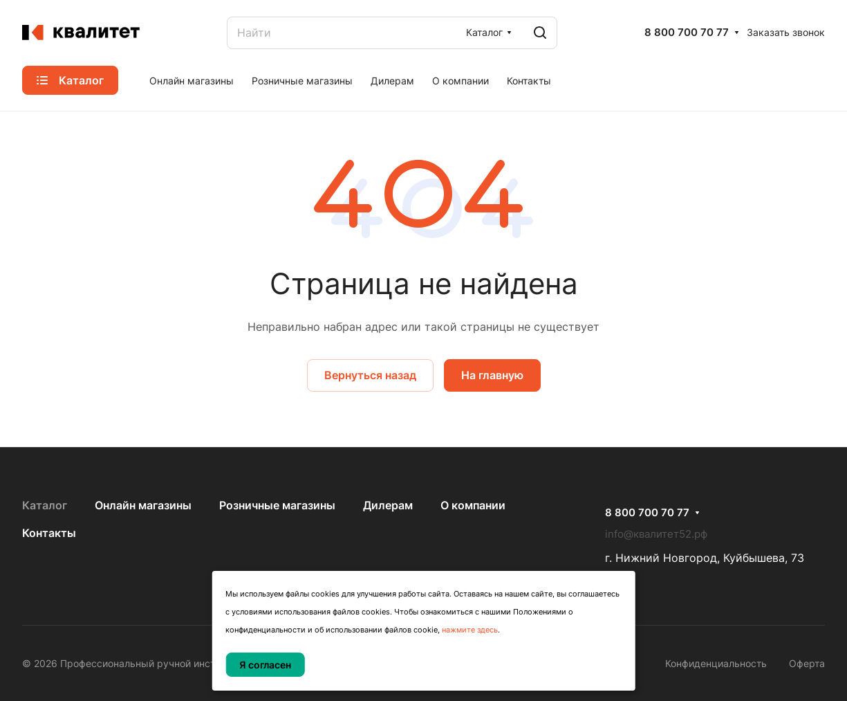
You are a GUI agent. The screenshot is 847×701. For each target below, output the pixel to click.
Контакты (49, 533)
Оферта (807, 663)
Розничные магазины (277, 505)
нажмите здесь (470, 630)
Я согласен (265, 665)
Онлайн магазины (143, 505)
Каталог (44, 505)
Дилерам (388, 505)
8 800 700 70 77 (686, 32)
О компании (472, 505)
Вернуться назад (370, 375)
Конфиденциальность (716, 663)
